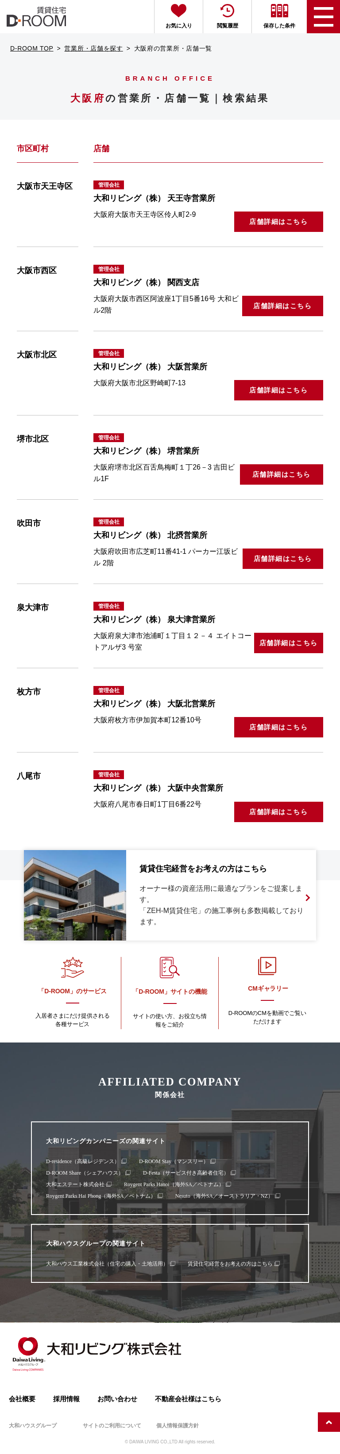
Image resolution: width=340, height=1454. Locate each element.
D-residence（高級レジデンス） (83, 1161)
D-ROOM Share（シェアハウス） (85, 1173)
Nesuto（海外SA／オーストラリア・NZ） (224, 1196)
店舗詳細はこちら (278, 221)
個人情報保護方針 (177, 1426)
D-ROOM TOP (32, 48)
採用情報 (66, 1399)
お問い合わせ (117, 1399)
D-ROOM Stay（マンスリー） (174, 1161)
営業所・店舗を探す (93, 48)
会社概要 (22, 1399)
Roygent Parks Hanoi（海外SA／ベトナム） (174, 1184)
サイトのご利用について (112, 1426)
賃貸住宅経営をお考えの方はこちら (230, 1264)
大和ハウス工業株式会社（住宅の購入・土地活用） (107, 1264)
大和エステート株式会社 (75, 1184)
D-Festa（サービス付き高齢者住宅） (186, 1173)
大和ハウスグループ (33, 1426)
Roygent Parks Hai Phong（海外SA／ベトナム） (101, 1196)
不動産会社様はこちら (188, 1399)
